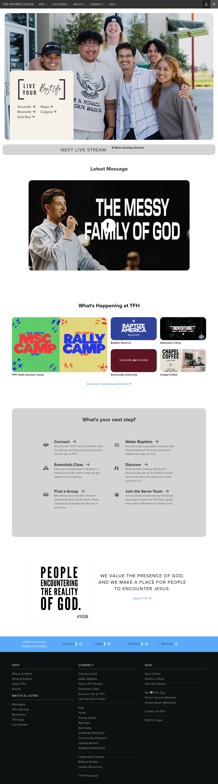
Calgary (48, 118)
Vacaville (26, 113)
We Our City (155, 692)
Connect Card (87, 674)
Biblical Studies (88, 762)
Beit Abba (84, 728)
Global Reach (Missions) (160, 702)
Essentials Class (88, 689)
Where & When (22, 674)
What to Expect (22, 679)
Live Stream (20, 724)
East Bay (26, 123)
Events (16, 689)
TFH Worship (20, 709)
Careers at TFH (155, 711)
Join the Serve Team (92, 699)
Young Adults (87, 718)
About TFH (142, 598)
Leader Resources (90, 767)
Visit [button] (43, 4)
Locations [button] (60, 4)
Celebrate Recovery (91, 733)
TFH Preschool (88, 775)
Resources (19, 714)
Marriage (84, 723)
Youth (82, 712)
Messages (18, 704)
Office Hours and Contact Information (34, 644)
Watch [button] (79, 4)
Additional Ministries (91, 748)
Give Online (153, 674)
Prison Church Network (160, 697)
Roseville (26, 118)
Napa (47, 113)
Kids (81, 708)
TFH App (18, 719)
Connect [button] (97, 4)
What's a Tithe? (155, 679)
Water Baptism (87, 679)
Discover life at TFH (91, 694)
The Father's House (18, 4)
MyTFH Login (153, 720)
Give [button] (113, 4)
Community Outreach (92, 738)
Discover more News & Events (109, 384)
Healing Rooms (88, 743)
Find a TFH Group (90, 684)
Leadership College (91, 757)
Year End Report (155, 684)
